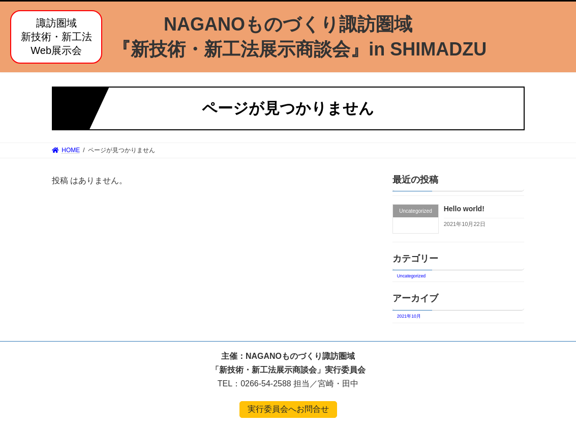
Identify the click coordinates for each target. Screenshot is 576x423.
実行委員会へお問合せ (288, 409)
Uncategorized (411, 275)
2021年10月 (409, 316)
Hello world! (464, 209)
